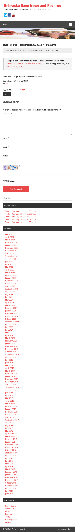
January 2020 (10, 344)
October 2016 (10, 450)
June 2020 (9, 330)
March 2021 (10, 305)
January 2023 (10, 245)
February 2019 (11, 374)
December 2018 (11, 379)
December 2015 (11, 477)
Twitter (22, 90)
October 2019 (10, 352)
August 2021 (10, 292)
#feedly (38, 64)
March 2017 (10, 436)
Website (6, 156)
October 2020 (10, 319)
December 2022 (11, 248)
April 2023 (9, 237)
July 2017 (9, 425)
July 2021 (9, 294)
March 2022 (10, 273)
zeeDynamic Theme (65, 529)
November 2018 (11, 382)
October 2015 (10, 483)
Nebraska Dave (36, 50)
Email (6, 147)
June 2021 (9, 297)
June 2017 (9, 428)
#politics (31, 64)
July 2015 (9, 491)
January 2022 (10, 278)
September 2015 (12, 486)
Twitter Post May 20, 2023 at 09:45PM (20, 219)
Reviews (8, 514)
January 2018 (10, 409)
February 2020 (11, 341)
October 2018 (10, 384)
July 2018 (9, 393)
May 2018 (9, 398)
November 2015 (11, 480)
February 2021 (11, 308)
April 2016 (9, 466)
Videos (8, 522)
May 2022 (9, 267)
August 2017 (10, 423)
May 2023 (9, 234)
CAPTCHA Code (9, 181)
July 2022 (9, 262)
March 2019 (10, 371)
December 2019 (11, 346)
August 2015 (10, 488)
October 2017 (10, 417)
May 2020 (9, 333)
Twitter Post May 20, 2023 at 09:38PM (20, 222)
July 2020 (9, 327)
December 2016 (11, 445)
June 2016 (9, 461)
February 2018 (11, 406)
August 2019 (10, 357)
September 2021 (12, 289)
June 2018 (9, 395)
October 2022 (10, 253)
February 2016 (11, 472)
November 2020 (11, 316)
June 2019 (9, 363)
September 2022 (12, 256)
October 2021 (10, 286)
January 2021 (10, 311)
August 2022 (10, 259)
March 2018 (10, 404)
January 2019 (10, 376)
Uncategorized (11, 520)
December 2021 (11, 281)
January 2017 (10, 442)
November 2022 (11, 251)
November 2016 (11, 447)
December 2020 (11, 313)
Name (6, 138)
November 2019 (11, 349)
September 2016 (12, 453)
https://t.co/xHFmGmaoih (17, 64)
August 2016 (10, 456)
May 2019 (9, 365)
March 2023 (10, 240)
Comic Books (10, 506)
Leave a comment (51, 50)
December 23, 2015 (14, 67)
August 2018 (10, 390)
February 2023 (11, 242)
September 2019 (12, 354)
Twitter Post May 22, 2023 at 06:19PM (20, 211)
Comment (7, 113)
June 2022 (9, 264)
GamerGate (9, 509)
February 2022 (11, 275)
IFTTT (8, 84)
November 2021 (11, 283)
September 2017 (12, 420)
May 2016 (9, 464)
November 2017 (11, 415)
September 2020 (12, 322)
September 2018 (12, 387)
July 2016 (9, 458)
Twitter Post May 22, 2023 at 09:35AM (20, 217)
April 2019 (9, 368)
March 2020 (10, 338)
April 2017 (9, 434)
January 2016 (10, 475)
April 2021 (9, 303)
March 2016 (10, 469)
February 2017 (11, 439)
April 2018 (9, 401)
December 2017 (11, 412)
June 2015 (9, 494)
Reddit (8, 511)
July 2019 (9, 360)
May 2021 (9, 300)
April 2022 (9, 270)
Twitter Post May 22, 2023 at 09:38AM (20, 214)
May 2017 (9, 431)
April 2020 (9, 335)
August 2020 (10, 324)
